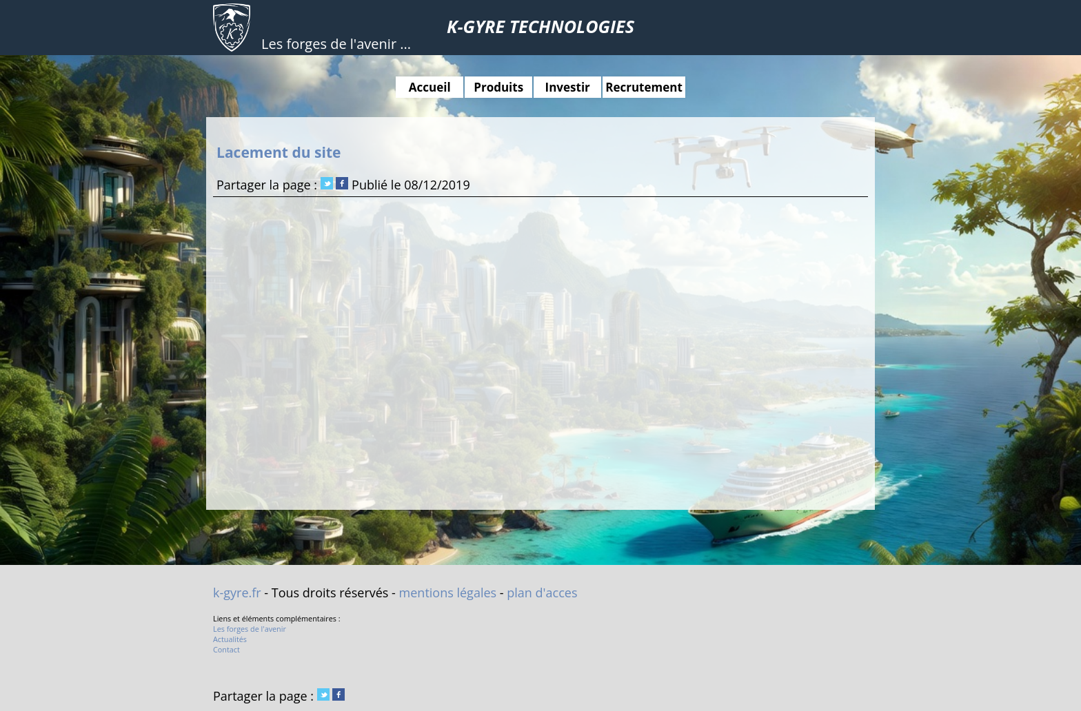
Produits (498, 87)
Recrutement (644, 87)
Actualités (230, 639)
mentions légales (448, 592)
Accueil (430, 87)
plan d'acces (542, 592)
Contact (226, 649)
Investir (567, 87)
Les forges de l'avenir (249, 629)
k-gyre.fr (237, 592)
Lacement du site (278, 152)
